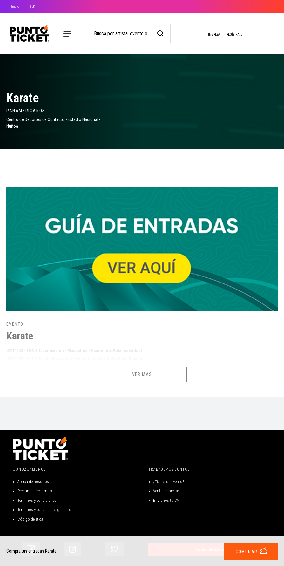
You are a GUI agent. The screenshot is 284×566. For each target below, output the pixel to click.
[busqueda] (160, 32)
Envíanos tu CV (166, 500)
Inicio (15, 6)
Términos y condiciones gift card (44, 509)
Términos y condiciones (36, 500)
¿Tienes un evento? (168, 481)
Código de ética (30, 519)
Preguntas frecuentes (34, 490)
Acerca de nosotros (33, 481)
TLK (32, 6)
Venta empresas (166, 490)
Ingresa (209, 35)
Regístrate (234, 34)
